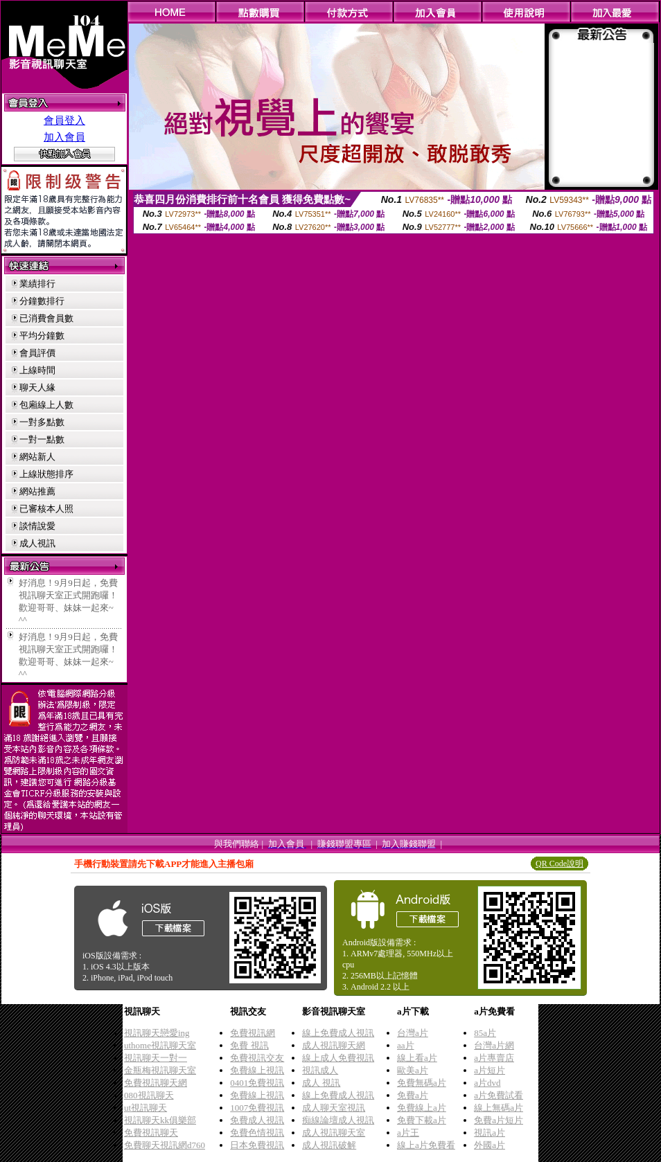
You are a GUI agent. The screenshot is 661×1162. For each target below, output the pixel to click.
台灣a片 (412, 1033)
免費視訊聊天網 (155, 1083)
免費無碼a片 (421, 1083)
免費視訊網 (252, 1033)
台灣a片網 (494, 1045)
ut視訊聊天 (145, 1107)
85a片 (485, 1033)
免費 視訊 (249, 1045)
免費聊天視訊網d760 (164, 1145)
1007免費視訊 (257, 1107)
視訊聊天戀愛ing (157, 1033)
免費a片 (412, 1095)
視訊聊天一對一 (155, 1058)
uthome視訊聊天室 (160, 1045)
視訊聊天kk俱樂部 (160, 1120)
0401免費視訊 (257, 1083)
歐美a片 (412, 1070)
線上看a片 (417, 1058)
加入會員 (64, 137)
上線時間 (37, 370)
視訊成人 (320, 1070)
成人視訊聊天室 (333, 1132)
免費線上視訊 (257, 1070)
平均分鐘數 (41, 335)
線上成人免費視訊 (338, 1058)
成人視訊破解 (329, 1145)
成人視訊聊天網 (333, 1045)
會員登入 (64, 120)
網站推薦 (37, 491)
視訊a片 (489, 1132)
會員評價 (37, 353)
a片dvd (487, 1083)
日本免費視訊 (257, 1145)
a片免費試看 (498, 1095)
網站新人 (37, 457)
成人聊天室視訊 (333, 1107)
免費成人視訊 (257, 1120)
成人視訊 (37, 543)
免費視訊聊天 (151, 1132)
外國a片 (489, 1145)
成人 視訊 (321, 1083)
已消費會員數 (46, 318)
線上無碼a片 (498, 1107)
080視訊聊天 (149, 1095)
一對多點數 (41, 422)
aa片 (405, 1045)
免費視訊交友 (257, 1058)
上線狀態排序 (46, 474)
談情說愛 (37, 526)
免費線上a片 (421, 1107)
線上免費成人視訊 (338, 1033)
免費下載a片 (421, 1120)
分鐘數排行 (41, 301)
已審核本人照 (46, 508)
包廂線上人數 (46, 405)
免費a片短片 (498, 1120)
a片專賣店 (494, 1058)
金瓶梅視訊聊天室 (160, 1070)
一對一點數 (41, 439)
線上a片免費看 (426, 1145)
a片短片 (489, 1070)
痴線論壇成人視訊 (338, 1120)
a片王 (408, 1132)
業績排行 (37, 283)
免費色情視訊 (257, 1132)
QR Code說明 (559, 863)
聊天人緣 (37, 387)
